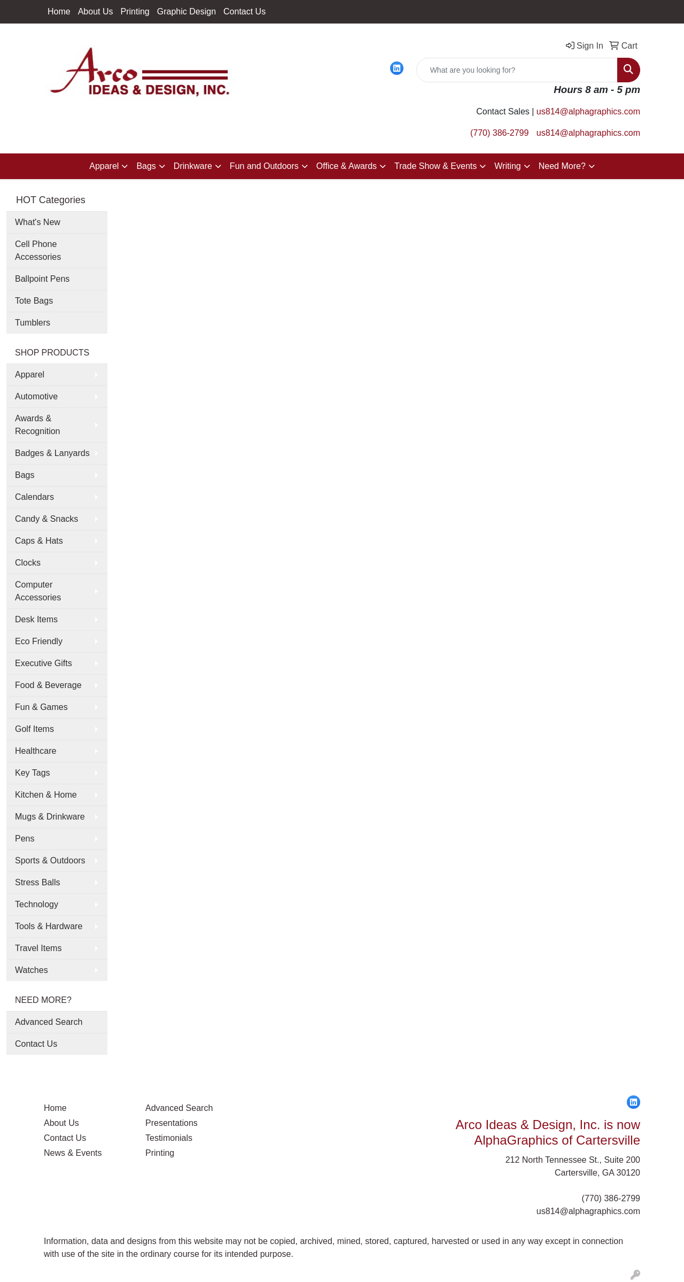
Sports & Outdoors (50, 860)
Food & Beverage (48, 685)
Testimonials (168, 1137)
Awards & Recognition (37, 425)
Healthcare (35, 750)
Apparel (104, 166)
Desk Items (36, 619)
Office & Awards (346, 166)
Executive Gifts (43, 663)
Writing (507, 166)
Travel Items (38, 948)
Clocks (28, 562)
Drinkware (193, 166)
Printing (135, 11)
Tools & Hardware (48, 926)
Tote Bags (34, 300)
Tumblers (32, 322)
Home (59, 11)
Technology (36, 904)
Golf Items (34, 728)
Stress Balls (37, 882)
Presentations (171, 1122)
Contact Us (244, 11)
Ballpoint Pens (42, 278)
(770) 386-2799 (499, 132)
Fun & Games (41, 707)
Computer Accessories (38, 591)
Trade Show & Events (435, 166)
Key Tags (32, 772)
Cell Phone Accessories (38, 250)
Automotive (36, 396)
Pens (24, 838)
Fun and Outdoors (264, 166)
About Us (95, 11)
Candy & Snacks (46, 518)
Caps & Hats (39, 540)
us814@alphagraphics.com (588, 111)
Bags (146, 166)
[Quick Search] (517, 70)
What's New (37, 222)
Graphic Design (186, 11)
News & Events (73, 1152)
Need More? (562, 166)
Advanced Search (48, 1021)
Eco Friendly (39, 641)
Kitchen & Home (46, 794)
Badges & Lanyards (52, 453)
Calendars (34, 496)
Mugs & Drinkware (50, 816)
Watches (31, 970)
